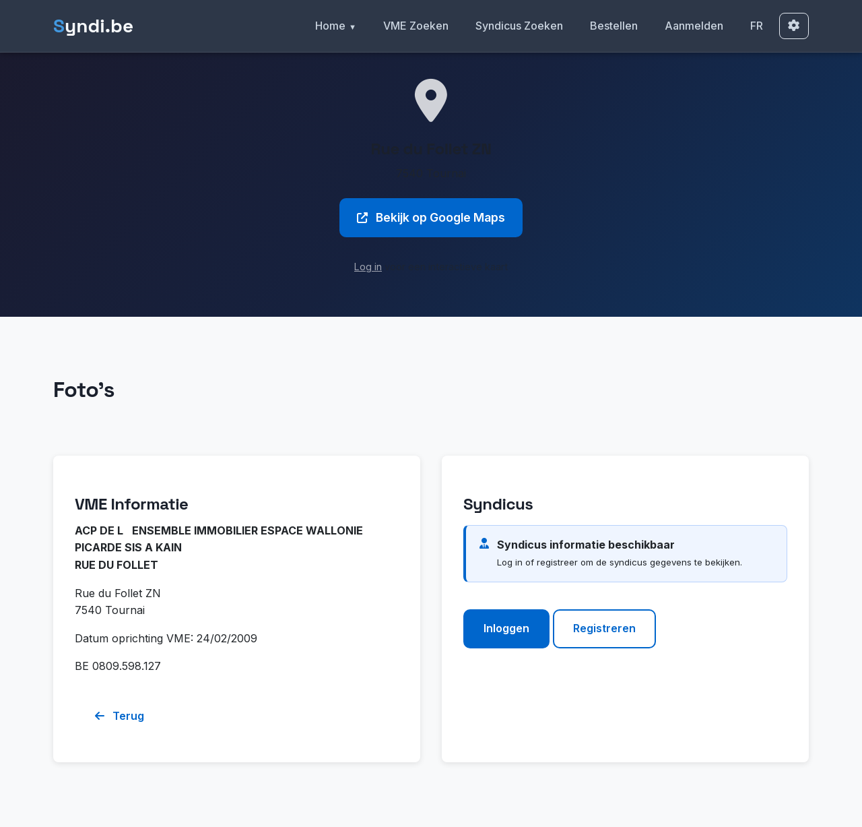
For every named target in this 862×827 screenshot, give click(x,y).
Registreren (604, 628)
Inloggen (506, 628)
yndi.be (93, 26)
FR (756, 25)
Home (330, 25)
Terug (119, 716)
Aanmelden (694, 25)
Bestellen (614, 25)
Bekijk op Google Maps (431, 217)
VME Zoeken (416, 25)
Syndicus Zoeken (519, 25)
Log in (368, 266)
